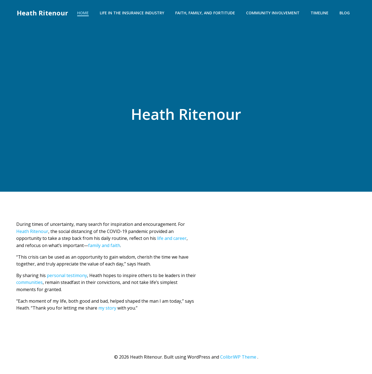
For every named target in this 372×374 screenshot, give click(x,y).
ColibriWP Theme (238, 358)
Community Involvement (273, 12)
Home (83, 12)
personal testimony (67, 276)
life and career (172, 239)
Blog (345, 12)
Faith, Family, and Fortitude (206, 12)
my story (107, 309)
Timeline (320, 12)
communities (29, 283)
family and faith (104, 246)
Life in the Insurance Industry (132, 12)
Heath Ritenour (42, 12)
